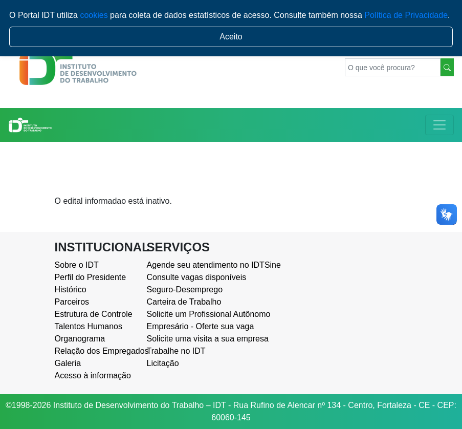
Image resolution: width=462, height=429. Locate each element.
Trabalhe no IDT (176, 351)
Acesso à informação (93, 375)
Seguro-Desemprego (185, 289)
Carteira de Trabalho (184, 301)
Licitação (163, 363)
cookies (93, 15)
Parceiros (72, 301)
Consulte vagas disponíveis (185, 277)
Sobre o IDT (77, 265)
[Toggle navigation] (439, 125)
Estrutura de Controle (93, 314)
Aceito (230, 36)
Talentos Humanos (89, 326)
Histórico (70, 289)
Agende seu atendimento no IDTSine (185, 265)
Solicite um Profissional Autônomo (185, 314)
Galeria (68, 363)
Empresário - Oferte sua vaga (185, 326)
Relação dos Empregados (93, 351)
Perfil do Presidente (90, 277)
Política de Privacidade (406, 15)
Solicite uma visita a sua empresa (185, 338)
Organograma (80, 338)
